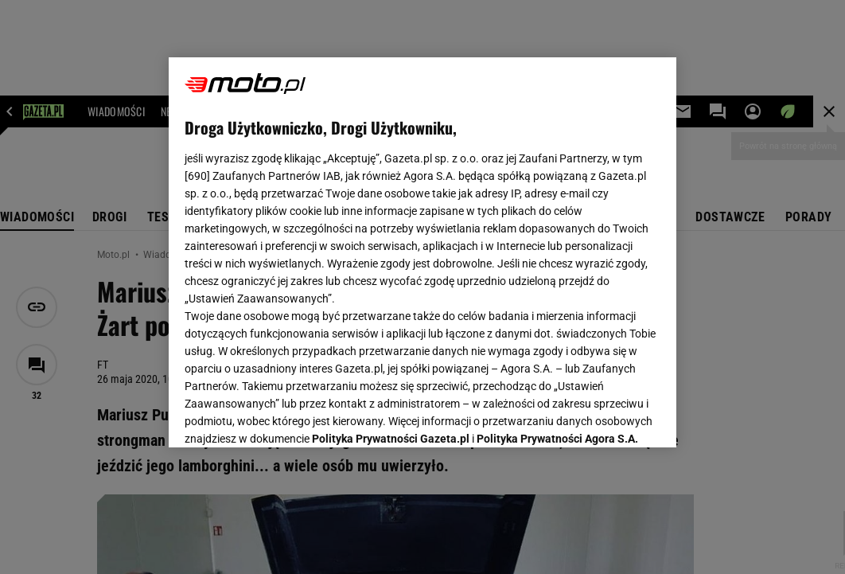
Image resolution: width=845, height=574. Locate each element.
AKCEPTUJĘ (606, 416)
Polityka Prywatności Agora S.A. (557, 245)
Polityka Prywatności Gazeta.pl (390, 245)
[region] (422, 252)
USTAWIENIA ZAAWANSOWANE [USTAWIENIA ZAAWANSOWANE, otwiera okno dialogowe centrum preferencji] (289, 415)
